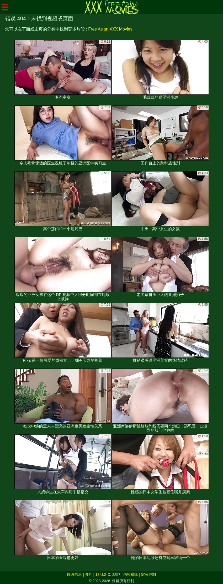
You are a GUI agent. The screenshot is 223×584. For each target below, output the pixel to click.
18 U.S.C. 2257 (107, 574)
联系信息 (74, 574)
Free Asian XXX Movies (110, 29)
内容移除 (130, 574)
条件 (88, 574)
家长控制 (148, 574)
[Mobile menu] (5, 7)
